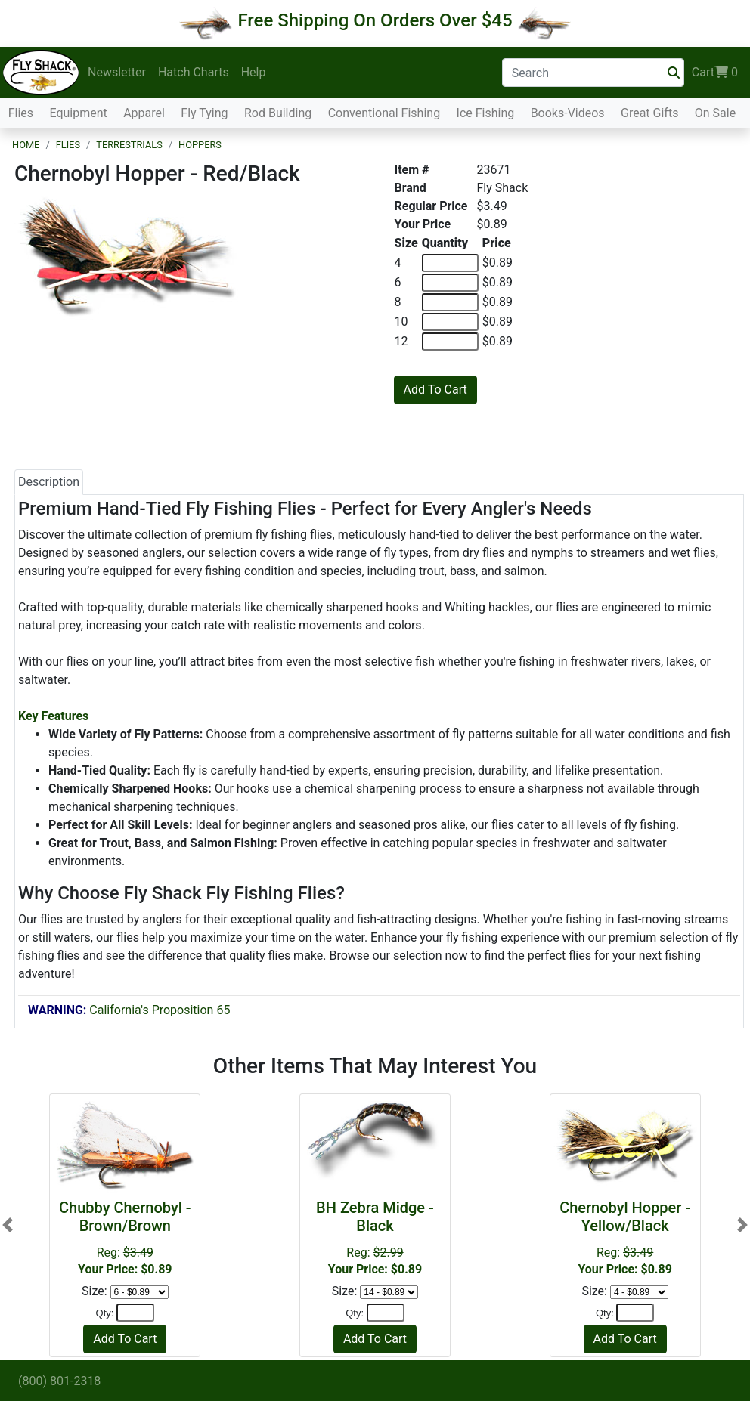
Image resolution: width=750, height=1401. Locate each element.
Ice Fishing (486, 113)
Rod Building (277, 113)
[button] (7, 1224)
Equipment (78, 113)
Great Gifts (649, 113)
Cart (715, 72)
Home (25, 144)
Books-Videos (568, 113)
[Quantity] (135, 1313)
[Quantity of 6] (450, 283)
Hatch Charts (193, 72)
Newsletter (117, 72)
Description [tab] (48, 482)
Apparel (144, 113)
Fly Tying (204, 113)
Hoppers (200, 144)
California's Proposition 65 (129, 1010)
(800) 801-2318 (59, 1381)
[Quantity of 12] (450, 341)
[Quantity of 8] (450, 302)
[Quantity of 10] (450, 322)
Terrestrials (129, 144)
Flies (20, 113)
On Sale (715, 113)
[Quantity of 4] (450, 263)
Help (253, 72)
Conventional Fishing (384, 113)
